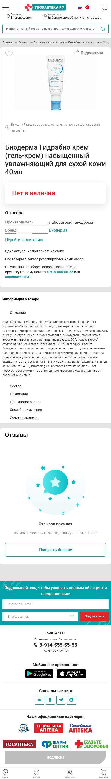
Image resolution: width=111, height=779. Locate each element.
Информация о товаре (20, 299)
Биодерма (58, 230)
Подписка (55, 757)
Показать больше (55, 549)
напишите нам (17, 277)
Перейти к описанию (24, 239)
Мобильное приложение (55, 664)
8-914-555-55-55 (60, 272)
